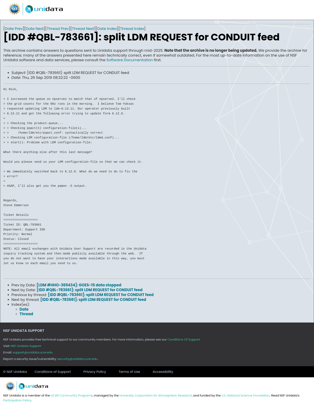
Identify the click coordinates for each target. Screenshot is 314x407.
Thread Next (83, 28)
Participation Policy (17, 400)
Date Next (35, 28)
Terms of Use (129, 371)
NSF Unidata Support (26, 346)
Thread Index (132, 28)
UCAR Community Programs (72, 395)
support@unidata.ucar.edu (33, 352)
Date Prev (14, 28)
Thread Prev (58, 28)
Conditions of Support (53, 371)
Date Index (107, 28)
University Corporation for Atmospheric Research (156, 395)
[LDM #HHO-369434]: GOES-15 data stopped (79, 285)
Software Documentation (129, 59)
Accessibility (163, 371)
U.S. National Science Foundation (245, 395)
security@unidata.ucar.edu (78, 359)
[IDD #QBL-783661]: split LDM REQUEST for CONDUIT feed (89, 289)
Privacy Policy (94, 371)
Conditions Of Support (183, 339)
